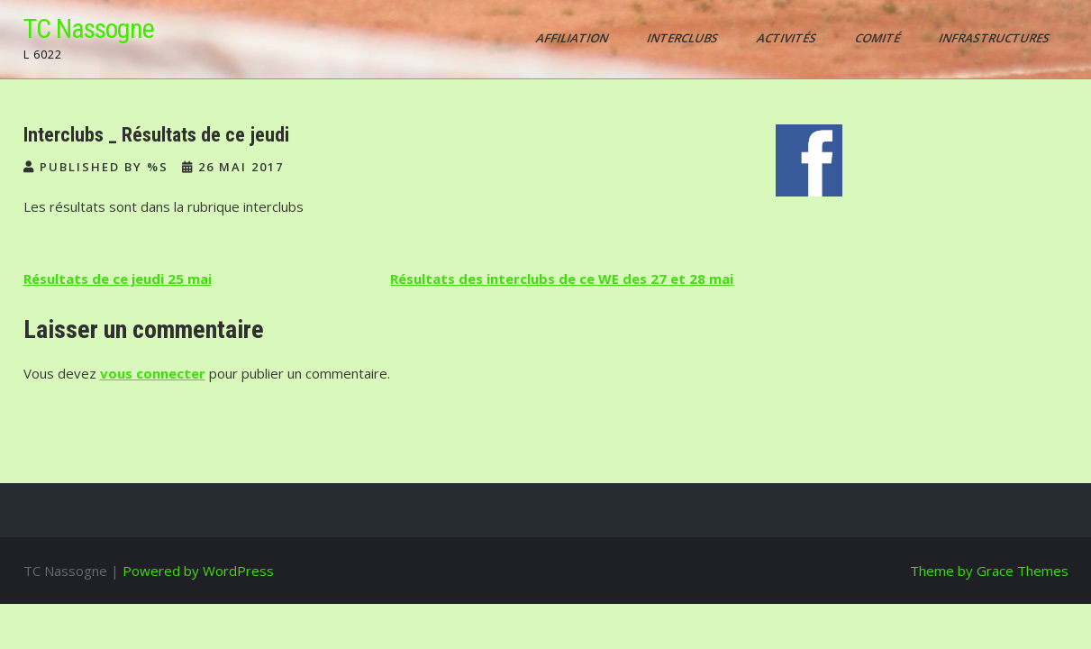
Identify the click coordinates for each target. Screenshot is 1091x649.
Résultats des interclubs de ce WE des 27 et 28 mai (561, 279)
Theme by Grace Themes (989, 571)
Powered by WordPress (198, 571)
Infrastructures (994, 38)
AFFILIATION (572, 38)
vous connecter (152, 373)
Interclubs (683, 38)
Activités (787, 38)
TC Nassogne (88, 28)
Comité (878, 38)
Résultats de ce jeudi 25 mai (117, 279)
